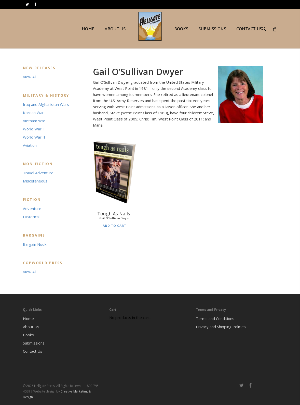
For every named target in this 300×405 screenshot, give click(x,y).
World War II (34, 137)
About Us (31, 326)
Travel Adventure (38, 172)
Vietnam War (34, 120)
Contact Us (32, 351)
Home (28, 318)
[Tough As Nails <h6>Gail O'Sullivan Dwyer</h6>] (114, 171)
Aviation (30, 145)
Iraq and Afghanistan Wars (46, 104)
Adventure (32, 208)
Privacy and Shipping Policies (221, 326)
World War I (33, 128)
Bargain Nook (34, 244)
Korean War (33, 112)
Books (28, 334)
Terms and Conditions (215, 318)
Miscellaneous (35, 180)
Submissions (34, 343)
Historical (31, 216)
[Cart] (274, 28)
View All (29, 76)
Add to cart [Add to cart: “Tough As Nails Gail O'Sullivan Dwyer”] (114, 225)
